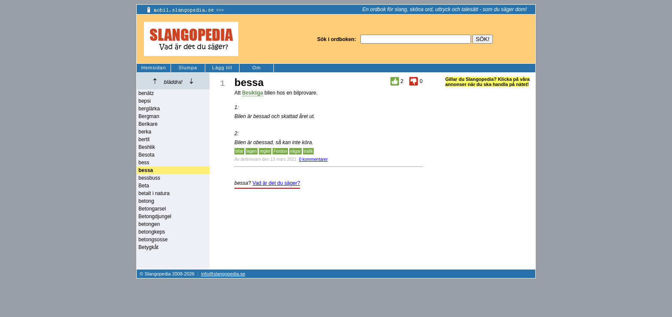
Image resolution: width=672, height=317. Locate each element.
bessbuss (149, 178)
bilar (239, 151)
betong (146, 201)
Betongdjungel (154, 216)
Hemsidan (153, 67)
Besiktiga (252, 93)
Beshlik (146, 147)
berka (144, 132)
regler (265, 151)
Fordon (280, 151)
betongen (149, 224)
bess (143, 163)
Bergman (148, 116)
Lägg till (222, 67)
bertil (144, 139)
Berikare (148, 124)
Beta (143, 186)
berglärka (149, 109)
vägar (295, 151)
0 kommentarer (313, 159)
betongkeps (151, 232)
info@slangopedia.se (223, 273)
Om (256, 67)
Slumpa (188, 67)
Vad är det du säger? (276, 183)
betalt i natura (154, 193)
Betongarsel (152, 209)
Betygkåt (148, 247)
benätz (146, 93)
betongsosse (153, 240)
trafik (308, 151)
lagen (251, 151)
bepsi (144, 101)
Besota (146, 155)
